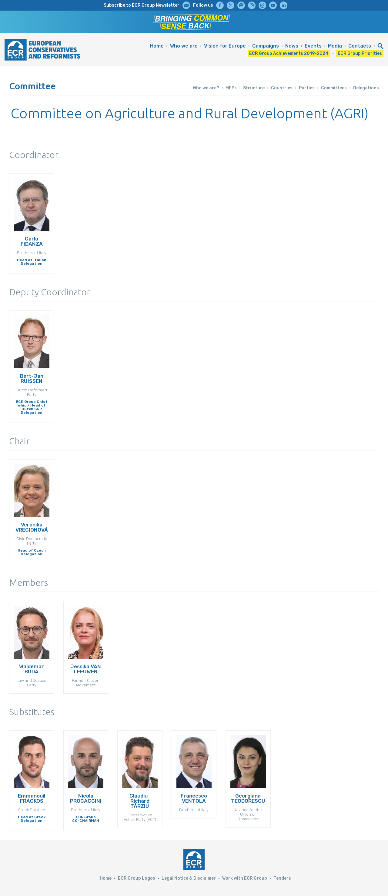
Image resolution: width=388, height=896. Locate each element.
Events (313, 46)
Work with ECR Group (244, 878)
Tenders (282, 878)
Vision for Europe (225, 46)
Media (335, 46)
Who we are (184, 46)
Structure (254, 88)
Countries (282, 88)
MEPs (231, 88)
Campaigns (265, 46)
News (291, 46)
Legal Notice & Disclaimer (189, 878)
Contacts (359, 46)
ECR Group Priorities (360, 53)
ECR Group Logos (136, 878)
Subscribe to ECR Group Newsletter (141, 5)
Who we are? (206, 88)
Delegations (366, 88)
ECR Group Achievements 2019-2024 (288, 53)
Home (157, 46)
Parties (307, 88)
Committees (334, 88)
